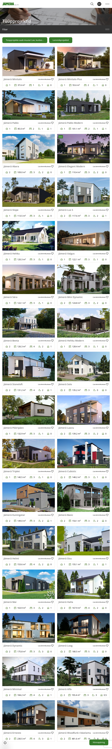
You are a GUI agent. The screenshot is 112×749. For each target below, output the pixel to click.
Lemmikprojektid (61, 40)
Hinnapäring (99, 742)
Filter (56, 29)
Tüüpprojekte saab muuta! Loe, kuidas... (25, 40)
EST (99, 4)
